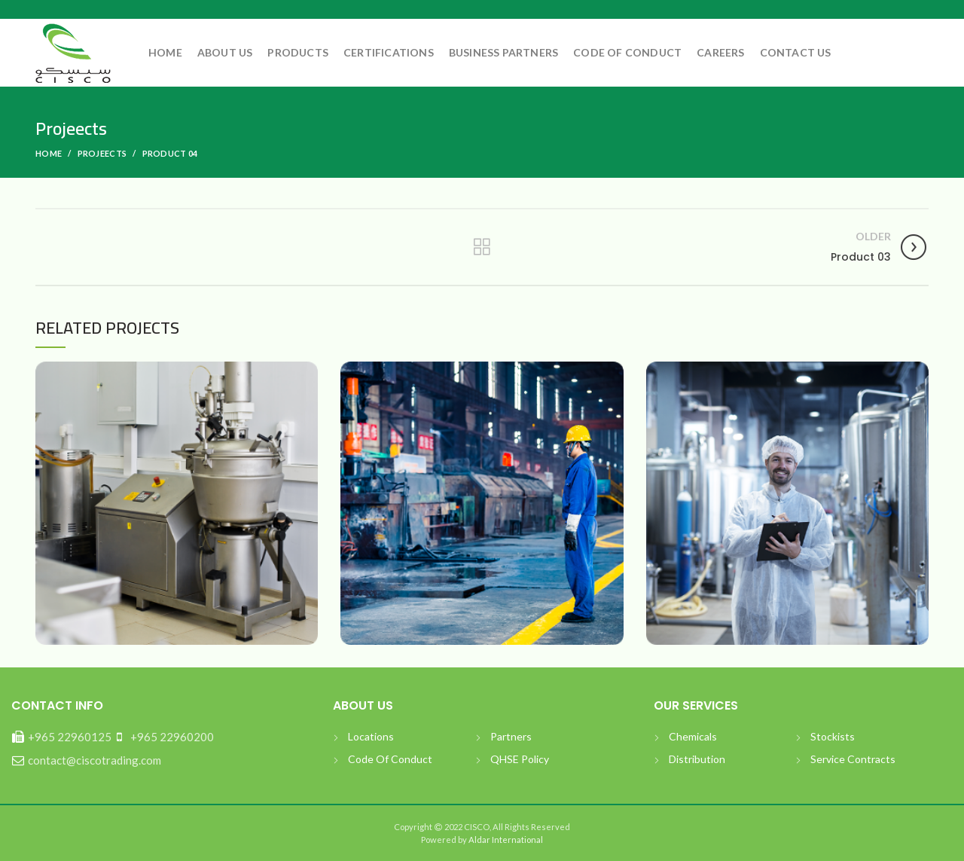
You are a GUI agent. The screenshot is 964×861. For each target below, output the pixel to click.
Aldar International (505, 839)
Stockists (832, 736)
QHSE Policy (519, 759)
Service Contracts (852, 759)
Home (48, 153)
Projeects (102, 153)
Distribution (697, 759)
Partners (511, 736)
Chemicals (693, 736)
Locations (371, 736)
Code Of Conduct (390, 759)
